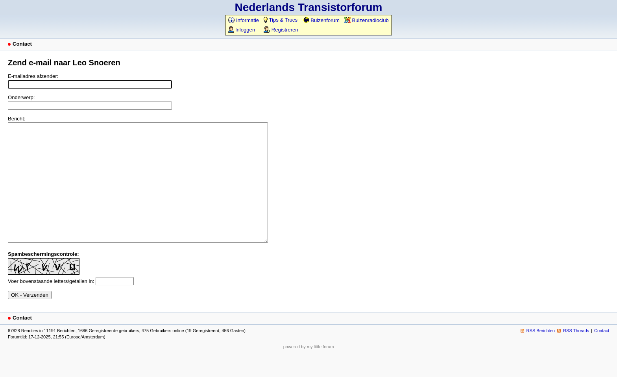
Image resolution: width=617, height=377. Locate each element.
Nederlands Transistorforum (308, 7)
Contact (601, 354)
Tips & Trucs (280, 20)
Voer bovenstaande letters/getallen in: (51, 305)
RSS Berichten (540, 354)
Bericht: (16, 119)
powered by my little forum (308, 370)
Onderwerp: (21, 97)
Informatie (243, 20)
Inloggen (241, 30)
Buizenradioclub (366, 20)
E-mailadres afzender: (33, 76)
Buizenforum (321, 20)
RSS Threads (576, 354)
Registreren (281, 30)
